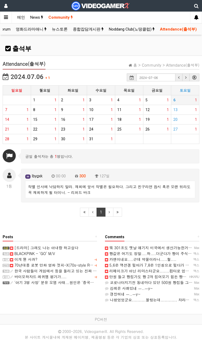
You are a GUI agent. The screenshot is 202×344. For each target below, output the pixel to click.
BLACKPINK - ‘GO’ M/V (32, 253)
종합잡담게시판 (88, 29)
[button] (179, 77)
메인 (21, 17)
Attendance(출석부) (178, 29)
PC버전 (101, 319)
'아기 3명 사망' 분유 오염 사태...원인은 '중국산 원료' (57, 282)
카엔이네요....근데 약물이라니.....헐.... (140, 259)
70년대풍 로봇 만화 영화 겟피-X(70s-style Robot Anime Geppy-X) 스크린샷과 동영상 (84, 265)
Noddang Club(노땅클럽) (132, 29)
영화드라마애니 (31, 29)
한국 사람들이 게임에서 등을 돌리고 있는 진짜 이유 (55, 270)
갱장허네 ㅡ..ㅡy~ (123, 294)
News (36, 17)
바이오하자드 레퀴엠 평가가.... (38, 276)
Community (60, 17)
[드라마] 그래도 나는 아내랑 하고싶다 (44, 247)
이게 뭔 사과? (23, 259)
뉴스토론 (60, 29)
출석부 (18, 48)
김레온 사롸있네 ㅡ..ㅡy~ (129, 288)
